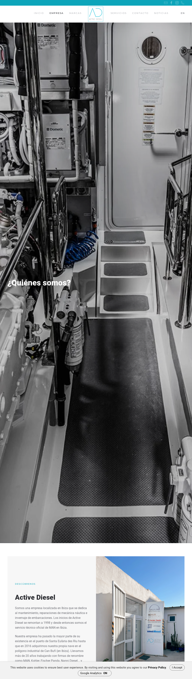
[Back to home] (96, 14)
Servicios (119, 13)
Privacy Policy (157, 667)
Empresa (57, 13)
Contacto (140, 13)
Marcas (75, 13)
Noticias (161, 13)
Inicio (39, 13)
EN (183, 13)
